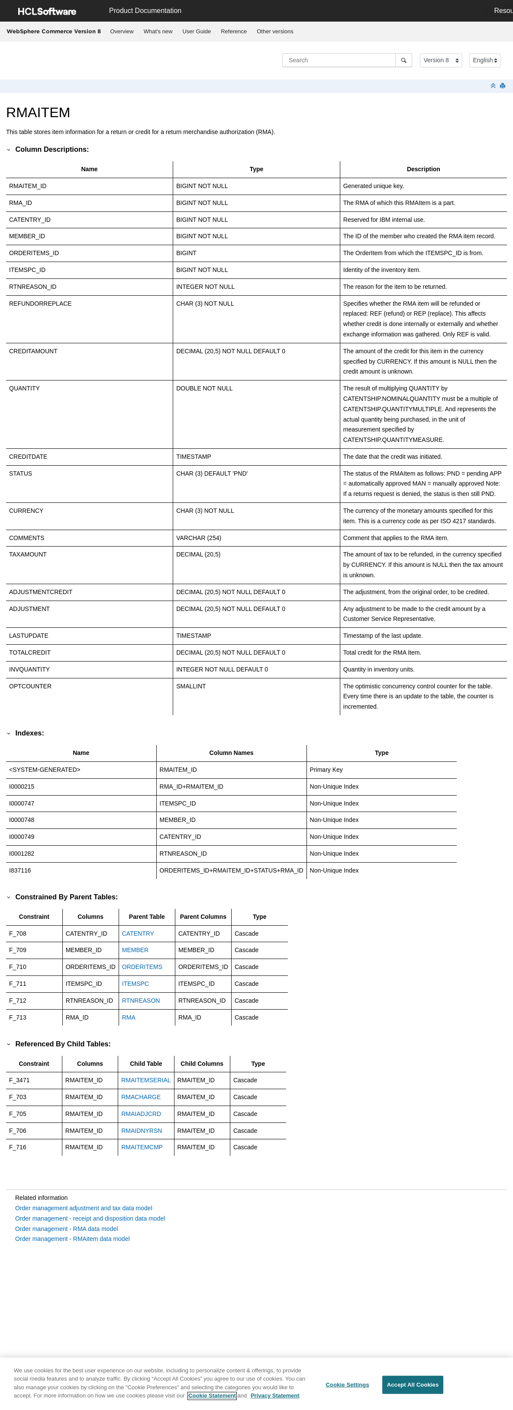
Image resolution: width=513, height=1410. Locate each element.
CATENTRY (138, 933)
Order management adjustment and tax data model (83, 1208)
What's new (158, 31)
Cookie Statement (212, 1400)
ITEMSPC (135, 983)
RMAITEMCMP (142, 1147)
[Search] (403, 60)
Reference (234, 31)
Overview (122, 31)
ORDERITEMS (142, 966)
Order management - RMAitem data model (72, 1238)
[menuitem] (122, 31)
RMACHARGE (141, 1096)
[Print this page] (503, 86)
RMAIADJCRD (141, 1113)
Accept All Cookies (413, 1389)
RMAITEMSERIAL (146, 1080)
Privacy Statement (275, 1400)
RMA (129, 1017)
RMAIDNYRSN (141, 1130)
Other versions (275, 31)
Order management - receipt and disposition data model (90, 1218)
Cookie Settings (347, 1389)
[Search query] (347, 60)
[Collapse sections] (494, 86)
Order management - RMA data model (66, 1228)
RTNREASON (141, 1000)
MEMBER (135, 949)
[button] (9, 149)
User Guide (196, 31)
